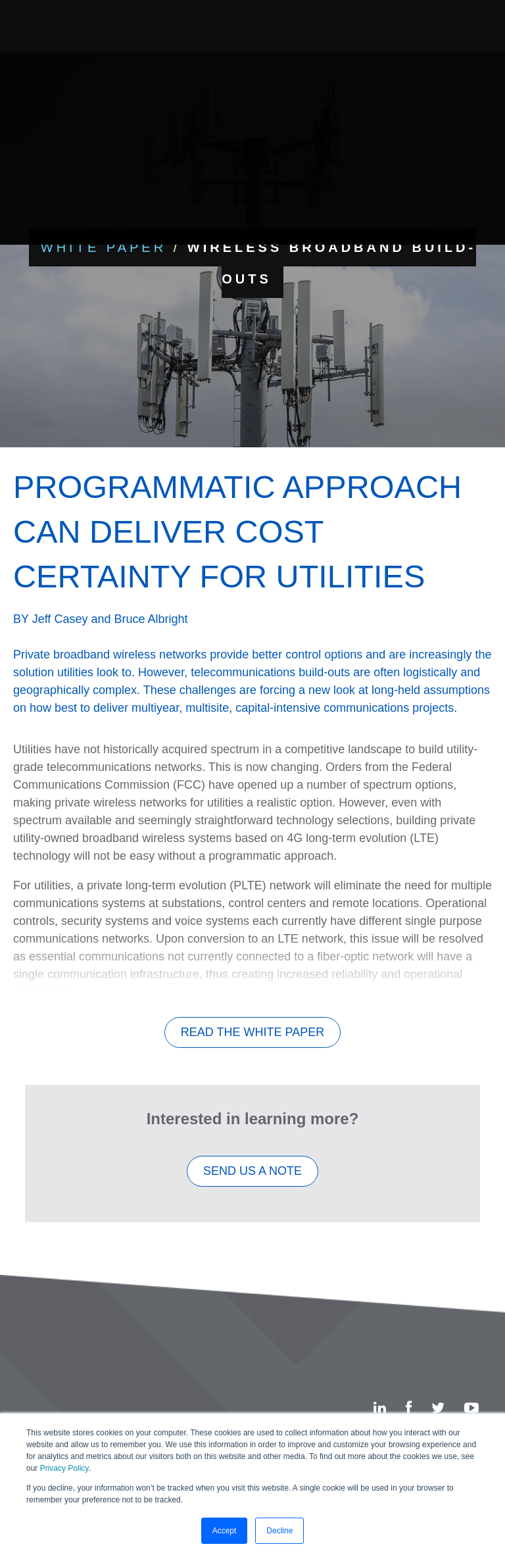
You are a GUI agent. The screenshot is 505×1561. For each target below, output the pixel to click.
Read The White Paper (252, 1044)
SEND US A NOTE (252, 1182)
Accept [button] (224, 1530)
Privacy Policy (64, 1468)
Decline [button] (279, 1530)
